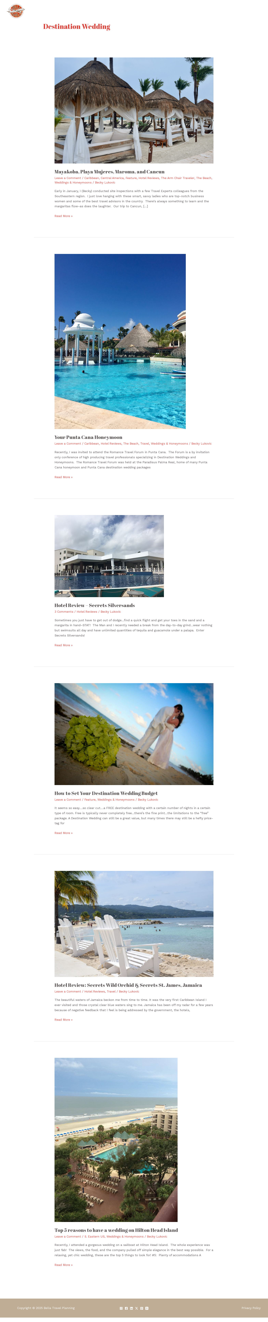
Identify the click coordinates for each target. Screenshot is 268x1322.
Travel (146, 443)
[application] (197, 11)
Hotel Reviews (150, 178)
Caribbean (92, 178)
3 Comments (64, 616)
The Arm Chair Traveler (180, 178)
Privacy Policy (252, 1312)
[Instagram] (121, 1312)
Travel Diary (214, 11)
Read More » (64, 215)
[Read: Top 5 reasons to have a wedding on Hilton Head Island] (116, 1144)
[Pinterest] (141, 1312)
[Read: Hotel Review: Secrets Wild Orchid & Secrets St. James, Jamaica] (134, 928)
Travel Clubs (188, 11)
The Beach (132, 443)
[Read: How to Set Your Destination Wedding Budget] (134, 738)
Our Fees (164, 11)
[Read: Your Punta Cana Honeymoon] (120, 341)
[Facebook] (126, 1312)
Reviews (235, 11)
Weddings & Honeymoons (83, 182)
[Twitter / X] (136, 1312)
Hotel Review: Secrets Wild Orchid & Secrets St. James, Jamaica (130, 989)
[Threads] (146, 1312)
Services (145, 11)
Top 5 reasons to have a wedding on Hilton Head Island (119, 1234)
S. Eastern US (95, 1241)
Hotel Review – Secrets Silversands (96, 609)
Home (109, 11)
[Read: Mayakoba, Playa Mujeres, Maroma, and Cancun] (134, 110)
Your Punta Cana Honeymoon (90, 436)
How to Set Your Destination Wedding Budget (108, 797)
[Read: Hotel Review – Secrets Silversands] (109, 560)
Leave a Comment (68, 178)
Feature (133, 178)
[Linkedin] (131, 1312)
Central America (113, 178)
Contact (253, 11)
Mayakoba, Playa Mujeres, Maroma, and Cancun (112, 171)
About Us (126, 11)
